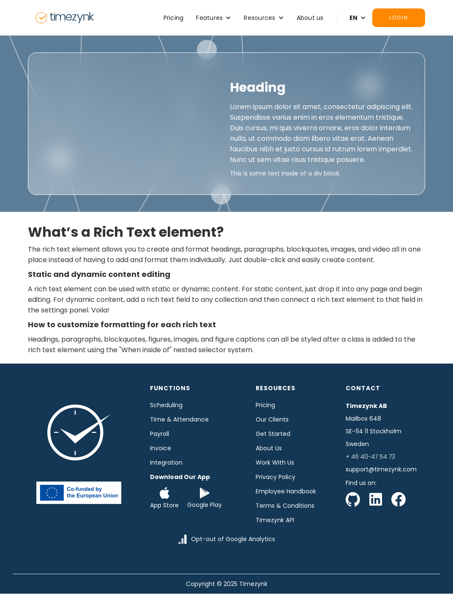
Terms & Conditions (285, 505)
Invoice (160, 448)
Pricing (174, 18)
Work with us (275, 462)
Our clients (272, 419)
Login (398, 17)
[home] (64, 18)
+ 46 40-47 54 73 (370, 456)
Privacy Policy (275, 477)
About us (310, 18)
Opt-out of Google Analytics (233, 539)
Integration (166, 462)
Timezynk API (275, 520)
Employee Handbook (286, 491)
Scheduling (166, 405)
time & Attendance (179, 419)
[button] (213, 17)
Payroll (159, 433)
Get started (273, 433)
